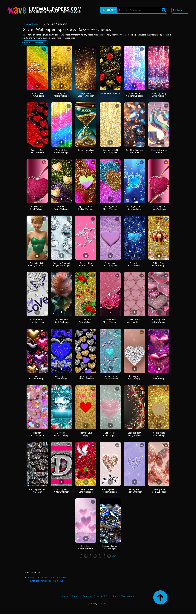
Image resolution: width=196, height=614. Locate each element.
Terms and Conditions (93, 596)
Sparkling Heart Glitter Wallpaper (110, 207)
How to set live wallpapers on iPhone (47, 580)
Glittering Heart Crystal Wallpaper (134, 377)
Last (114, 556)
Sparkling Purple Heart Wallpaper (135, 490)
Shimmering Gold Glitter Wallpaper (110, 151)
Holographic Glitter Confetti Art (37, 434)
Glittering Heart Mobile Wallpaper (159, 320)
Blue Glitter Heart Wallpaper (135, 264)
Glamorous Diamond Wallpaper (61, 434)
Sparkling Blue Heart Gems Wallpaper (134, 207)
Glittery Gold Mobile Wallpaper (61, 94)
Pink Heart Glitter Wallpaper (159, 377)
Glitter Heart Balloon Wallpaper (37, 377)
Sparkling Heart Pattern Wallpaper (86, 377)
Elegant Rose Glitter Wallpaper (110, 320)
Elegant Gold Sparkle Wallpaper (86, 94)
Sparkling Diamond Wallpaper (134, 151)
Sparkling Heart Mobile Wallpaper (86, 207)
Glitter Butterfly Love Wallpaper (37, 320)
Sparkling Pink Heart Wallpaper (37, 207)
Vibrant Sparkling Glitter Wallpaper (159, 94)
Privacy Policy (112, 596)
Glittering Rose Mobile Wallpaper (61, 320)
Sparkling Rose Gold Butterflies (159, 490)
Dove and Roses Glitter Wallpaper (86, 490)
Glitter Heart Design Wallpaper (61, 207)
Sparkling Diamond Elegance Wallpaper (61, 264)
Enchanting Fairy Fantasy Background (37, 264)
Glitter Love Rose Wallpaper (86, 320)
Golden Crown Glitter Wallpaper (159, 264)
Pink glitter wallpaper (35, 42)
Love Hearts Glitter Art (110, 93)
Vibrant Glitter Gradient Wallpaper (134, 94)
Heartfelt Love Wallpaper (85, 434)
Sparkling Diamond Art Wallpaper (110, 547)
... (109, 556)
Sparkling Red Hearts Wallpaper (37, 151)
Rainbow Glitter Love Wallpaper (37, 94)
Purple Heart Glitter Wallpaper (110, 264)
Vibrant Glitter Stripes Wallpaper (61, 151)
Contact (66, 596)
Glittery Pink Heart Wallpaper (110, 434)
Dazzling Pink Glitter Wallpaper (61, 490)
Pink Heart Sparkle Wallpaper (86, 547)
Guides (130, 596)
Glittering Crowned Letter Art (159, 151)
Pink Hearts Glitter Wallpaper (134, 320)
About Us (76, 596)
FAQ (123, 596)
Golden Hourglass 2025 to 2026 (86, 151)
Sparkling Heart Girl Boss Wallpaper (110, 490)
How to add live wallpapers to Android (47, 577)
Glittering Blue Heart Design (61, 377)
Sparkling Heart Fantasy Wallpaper (134, 434)
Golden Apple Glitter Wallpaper (159, 434)
